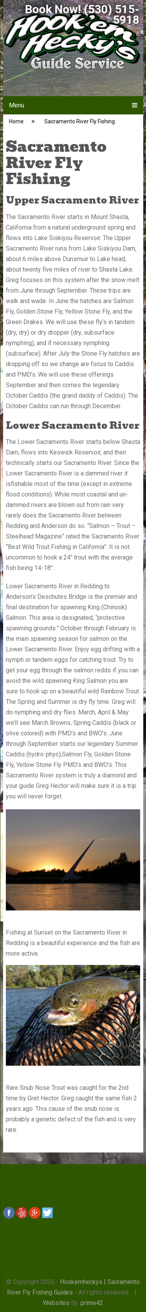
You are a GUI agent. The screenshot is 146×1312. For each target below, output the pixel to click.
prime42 (92, 1303)
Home (16, 121)
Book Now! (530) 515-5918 (82, 14)
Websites (56, 1303)
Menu (16, 105)
